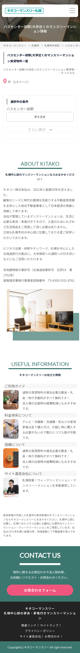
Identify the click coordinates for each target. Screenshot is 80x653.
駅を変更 (39, 117)
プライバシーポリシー (40, 630)
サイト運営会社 (30, 636)
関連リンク (29, 625)
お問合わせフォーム (40, 590)
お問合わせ (52, 636)
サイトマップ (49, 625)
